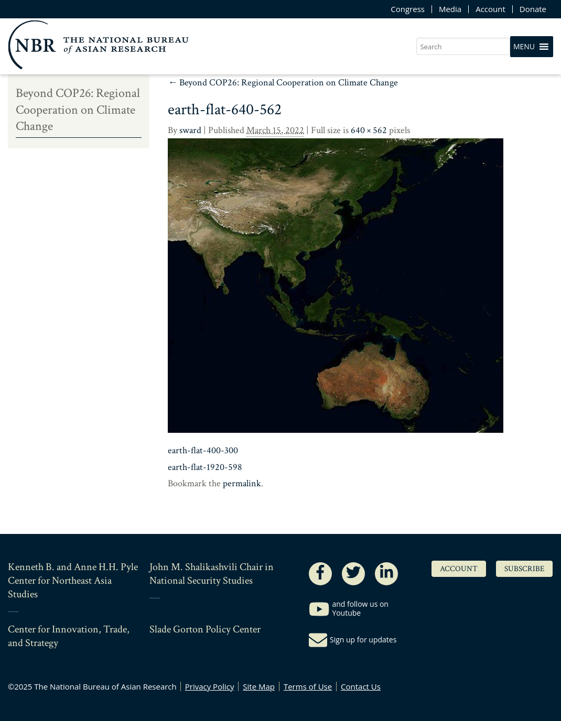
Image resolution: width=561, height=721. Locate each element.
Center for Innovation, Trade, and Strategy (69, 636)
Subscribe (524, 569)
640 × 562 (369, 130)
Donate (533, 9)
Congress (408, 9)
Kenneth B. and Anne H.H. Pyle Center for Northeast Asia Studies (73, 580)
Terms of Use (308, 686)
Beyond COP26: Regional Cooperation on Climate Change (283, 83)
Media (450, 9)
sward (190, 130)
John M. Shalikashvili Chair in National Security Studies (211, 573)
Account (490, 9)
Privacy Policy (209, 686)
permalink (242, 483)
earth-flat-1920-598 (205, 467)
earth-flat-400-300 (203, 450)
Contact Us (361, 686)
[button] (524, 46)
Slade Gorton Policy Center (205, 629)
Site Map (259, 686)
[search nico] (463, 46)
